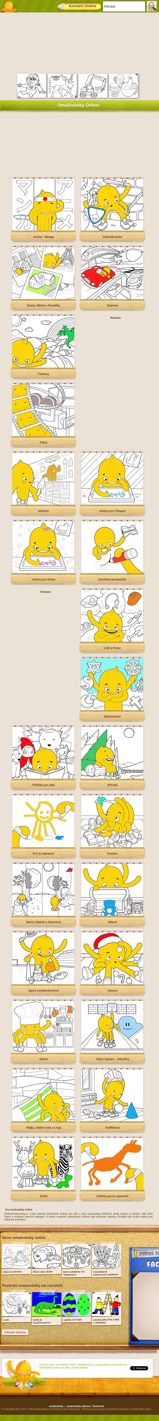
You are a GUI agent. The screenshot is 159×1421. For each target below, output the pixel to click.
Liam (6, 1319)
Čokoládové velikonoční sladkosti (105, 1273)
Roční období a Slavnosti (43, 922)
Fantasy (43, 374)
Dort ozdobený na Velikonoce (73, 1273)
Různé (112, 922)
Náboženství (112, 716)
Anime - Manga (43, 237)
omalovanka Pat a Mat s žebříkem (106, 1321)
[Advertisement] (78, 42)
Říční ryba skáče (43, 1271)
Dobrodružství (112, 237)
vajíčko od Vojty (72, 1320)
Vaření (43, 1059)
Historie (43, 511)
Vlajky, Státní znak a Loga (43, 1127)
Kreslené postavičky (112, 579)
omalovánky (56, 1406)
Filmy (43, 442)
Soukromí (98, 1406)
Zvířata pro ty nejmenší (112, 1196)
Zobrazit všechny (15, 1332)
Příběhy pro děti (44, 785)
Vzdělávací (112, 1127)
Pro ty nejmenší (43, 853)
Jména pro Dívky (43, 579)
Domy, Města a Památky (43, 305)
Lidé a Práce (112, 648)
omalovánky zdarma (78, 1406)
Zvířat (43, 1196)
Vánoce (112, 990)
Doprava (112, 305)
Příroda (112, 785)
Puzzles (112, 853)
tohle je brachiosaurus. (42, 1321)
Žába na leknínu (12, 1272)
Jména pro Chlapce (112, 511)
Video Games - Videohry (112, 1059)
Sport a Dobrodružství (43, 990)
